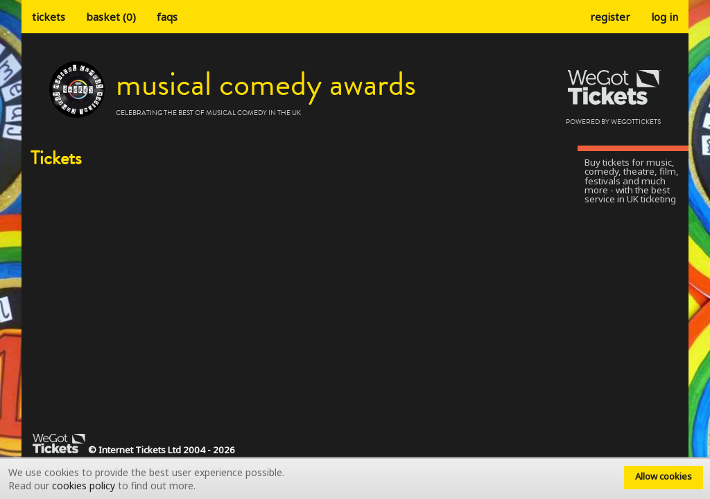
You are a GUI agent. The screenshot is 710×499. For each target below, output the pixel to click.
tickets (48, 17)
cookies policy (83, 485)
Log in (664, 17)
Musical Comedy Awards (266, 84)
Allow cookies (663, 476)
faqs (167, 17)
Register (610, 17)
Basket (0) (111, 17)
